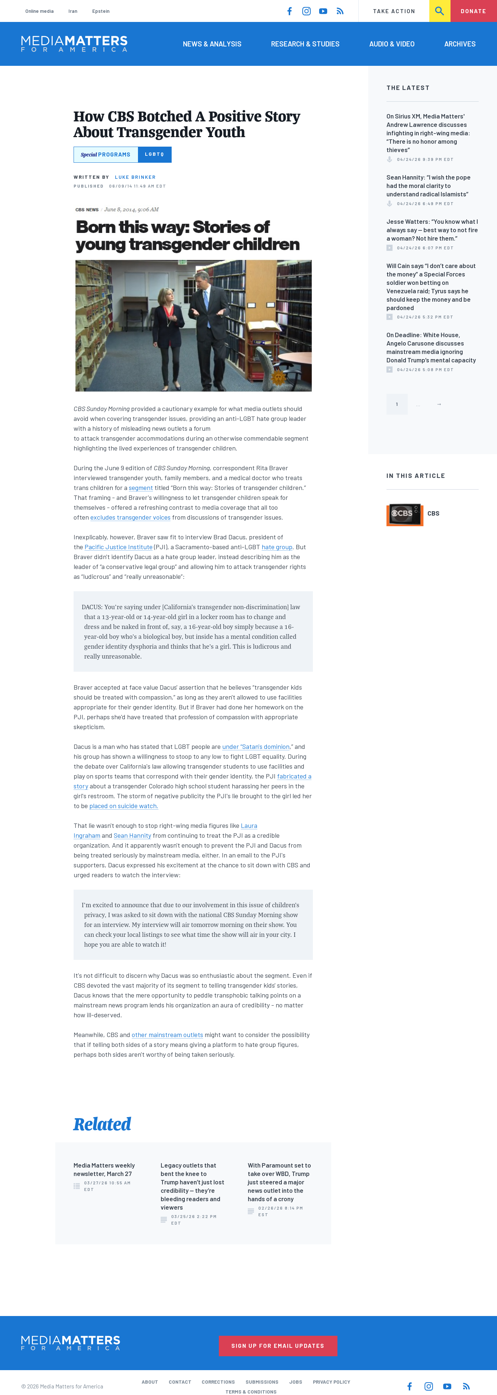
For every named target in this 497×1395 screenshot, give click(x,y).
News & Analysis (212, 43)
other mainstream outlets (167, 1034)
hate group (277, 547)
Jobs (295, 1382)
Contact (180, 1382)
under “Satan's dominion (255, 746)
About (150, 1382)
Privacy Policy (331, 1382)
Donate (473, 11)
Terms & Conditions (251, 1392)
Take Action (394, 11)
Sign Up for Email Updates (278, 1345)
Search (440, 11)
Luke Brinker (135, 177)
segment (141, 487)
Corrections (218, 1382)
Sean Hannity (132, 835)
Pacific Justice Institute (119, 547)
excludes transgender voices (130, 517)
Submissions (262, 1382)
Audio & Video (392, 43)
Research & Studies (305, 43)
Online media (39, 11)
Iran (72, 11)
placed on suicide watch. (123, 806)
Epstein (100, 11)
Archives (460, 43)
